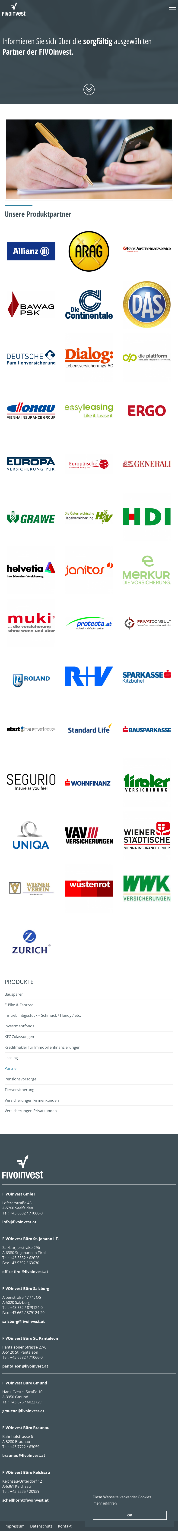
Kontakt (65, 1526)
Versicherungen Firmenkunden (32, 1100)
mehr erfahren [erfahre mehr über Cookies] (105, 1503)
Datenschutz (41, 1526)
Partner (11, 1068)
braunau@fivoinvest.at (23, 1455)
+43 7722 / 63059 (24, 1446)
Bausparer (14, 994)
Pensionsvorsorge (20, 1079)
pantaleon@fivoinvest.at (25, 1366)
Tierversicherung (19, 1089)
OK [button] (129, 1515)
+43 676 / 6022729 (25, 1402)
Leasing (11, 1057)
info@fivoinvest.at (19, 1221)
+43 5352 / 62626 (24, 1257)
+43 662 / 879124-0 (26, 1307)
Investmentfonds (19, 1026)
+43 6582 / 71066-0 (26, 1213)
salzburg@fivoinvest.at (23, 1321)
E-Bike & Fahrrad (19, 1004)
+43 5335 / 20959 (24, 1491)
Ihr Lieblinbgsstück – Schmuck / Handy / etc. (43, 1015)
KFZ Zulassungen (19, 1036)
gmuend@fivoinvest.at (23, 1410)
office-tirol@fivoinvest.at (25, 1271)
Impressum (15, 1526)
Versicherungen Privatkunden (31, 1110)
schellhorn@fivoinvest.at (25, 1500)
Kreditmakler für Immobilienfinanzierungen (42, 1047)
